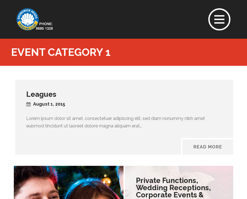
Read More (207, 147)
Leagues (41, 94)
